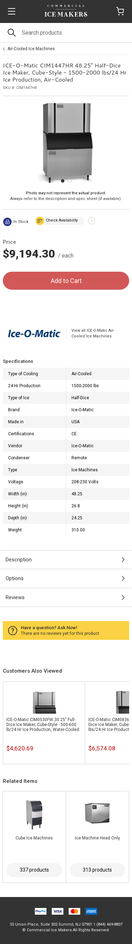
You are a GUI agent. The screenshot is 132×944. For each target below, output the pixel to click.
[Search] (66, 32)
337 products (34, 870)
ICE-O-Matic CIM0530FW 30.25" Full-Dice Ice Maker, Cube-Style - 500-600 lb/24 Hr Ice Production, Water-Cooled (42, 724)
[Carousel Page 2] (69, 181)
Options (15, 578)
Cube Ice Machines (34, 838)
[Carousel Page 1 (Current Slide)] (62, 181)
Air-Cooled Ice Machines (31, 48)
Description (19, 559)
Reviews (15, 597)
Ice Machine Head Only (97, 838)
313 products (97, 870)
